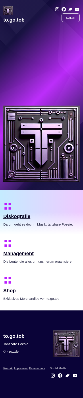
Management (18, 253)
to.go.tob (14, 20)
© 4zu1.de (11, 351)
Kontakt (70, 17)
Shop (9, 290)
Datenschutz (37, 368)
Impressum (21, 368)
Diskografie (16, 216)
